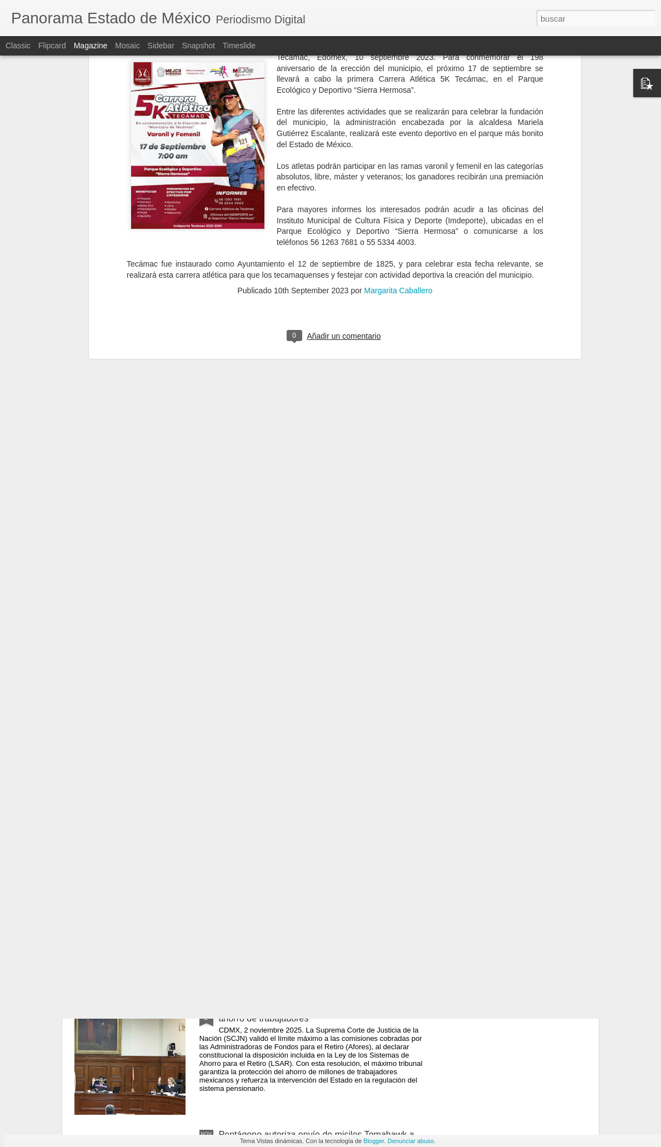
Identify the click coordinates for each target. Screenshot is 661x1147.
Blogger (373, 1141)
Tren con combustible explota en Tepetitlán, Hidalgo (320, 882)
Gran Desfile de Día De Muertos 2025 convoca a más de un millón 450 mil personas (324, 761)
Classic (18, 45)
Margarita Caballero (398, 127)
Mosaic (127, 45)
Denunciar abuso (411, 1141)
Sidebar (161, 45)
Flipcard (52, 45)
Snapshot (198, 45)
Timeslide (239, 45)
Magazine (91, 45)
